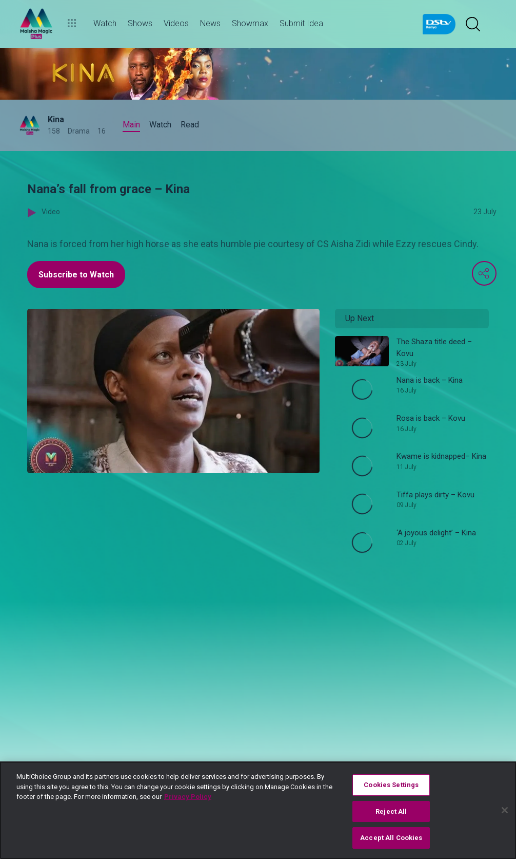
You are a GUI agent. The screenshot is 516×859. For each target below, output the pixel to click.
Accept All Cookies (391, 838)
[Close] (504, 810)
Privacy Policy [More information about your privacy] (187, 796)
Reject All (391, 811)
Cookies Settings (391, 785)
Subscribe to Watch (76, 274)
